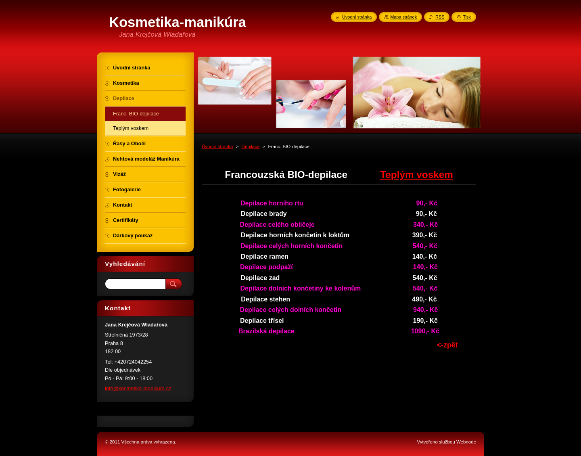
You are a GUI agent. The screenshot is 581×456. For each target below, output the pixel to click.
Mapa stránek (403, 17)
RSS (439, 17)
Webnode (466, 441)
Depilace (251, 146)
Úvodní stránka (217, 146)
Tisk (467, 17)
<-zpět (447, 345)
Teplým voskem (416, 174)
